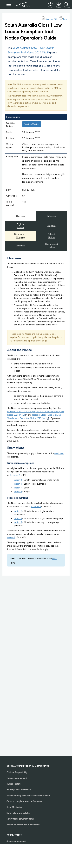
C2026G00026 (31, 124)
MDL (54, 558)
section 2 (18, 511)
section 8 (18, 491)
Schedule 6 (15, 475)
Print (63, 19)
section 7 (18, 488)
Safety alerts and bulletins (18, 813)
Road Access (14, 834)
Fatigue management (17, 778)
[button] (50, 3)
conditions (59, 453)
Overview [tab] (20, 216)
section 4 (18, 518)
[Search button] (66, 4)
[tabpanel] (36, 411)
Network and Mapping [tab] (20, 236)
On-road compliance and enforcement (24, 801)
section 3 (18, 480)
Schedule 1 (36, 506)
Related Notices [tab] (51, 236)
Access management (16, 841)
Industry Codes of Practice (19, 790)
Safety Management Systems (20, 819)
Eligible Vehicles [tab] (20, 226)
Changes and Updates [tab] (51, 246)
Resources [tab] (20, 245)
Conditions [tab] (51, 226)
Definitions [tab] (51, 216)
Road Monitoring (14, 807)
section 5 (18, 484)
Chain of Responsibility (17, 772)
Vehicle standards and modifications (23, 825)
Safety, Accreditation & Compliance (28, 766)
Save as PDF (49, 19)
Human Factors (13, 784)
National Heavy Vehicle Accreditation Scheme (28, 796)
